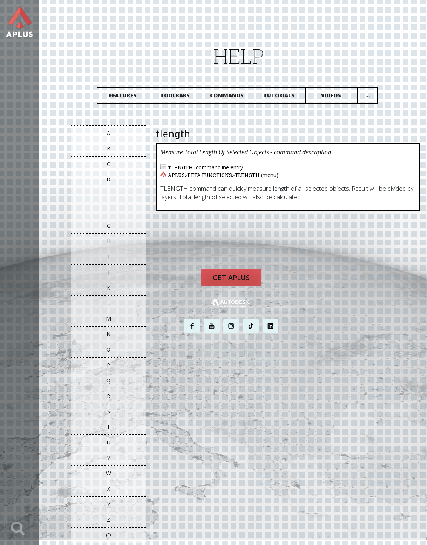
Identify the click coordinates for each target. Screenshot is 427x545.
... (372, 97)
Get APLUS (236, 282)
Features (128, 97)
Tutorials (284, 97)
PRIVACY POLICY (223, 378)
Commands (232, 97)
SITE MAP (299, 378)
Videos (336, 97)
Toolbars (180, 97)
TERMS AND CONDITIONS (263, 378)
